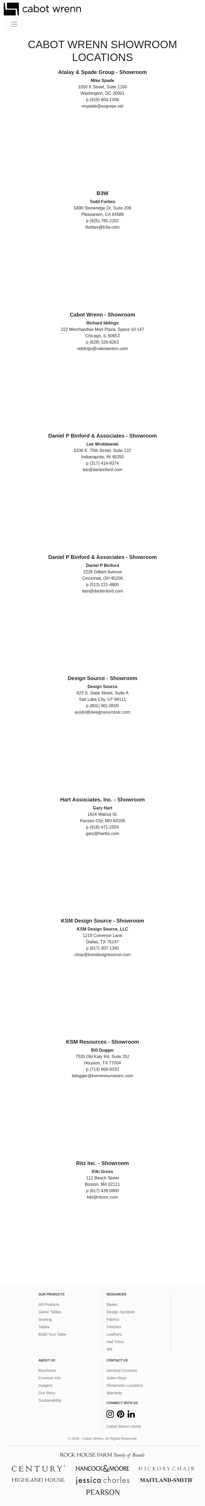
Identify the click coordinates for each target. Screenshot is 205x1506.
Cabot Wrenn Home (124, 1426)
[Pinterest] (120, 1415)
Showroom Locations (125, 1385)
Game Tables (49, 1312)
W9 (109, 1349)
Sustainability (49, 1400)
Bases (112, 1304)
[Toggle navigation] (14, 24)
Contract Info (49, 1378)
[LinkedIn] (131, 1415)
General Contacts (122, 1370)
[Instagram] (110, 1415)
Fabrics (113, 1319)
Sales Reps (117, 1378)
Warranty (114, 1393)
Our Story (46, 1393)
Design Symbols (121, 1312)
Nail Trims (115, 1342)
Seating (45, 1319)
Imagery (45, 1385)
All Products (48, 1304)
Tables (44, 1327)
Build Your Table (52, 1334)
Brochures (47, 1370)
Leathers (114, 1334)
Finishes (114, 1327)
